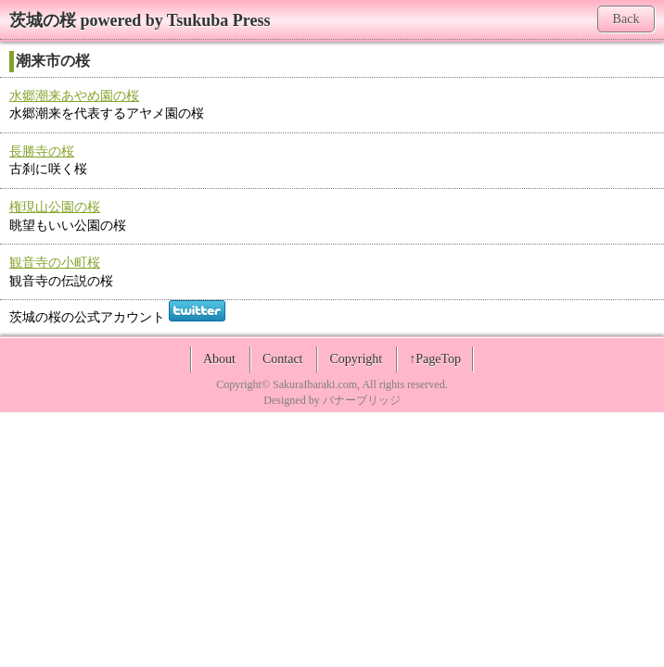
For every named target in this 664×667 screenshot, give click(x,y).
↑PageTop (435, 359)
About (219, 359)
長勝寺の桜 (41, 151)
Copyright (355, 359)
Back (626, 19)
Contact (282, 359)
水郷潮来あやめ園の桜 (74, 96)
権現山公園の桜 (54, 207)
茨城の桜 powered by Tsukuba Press (139, 20)
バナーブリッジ (362, 400)
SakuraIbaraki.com (315, 384)
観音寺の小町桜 (54, 263)
